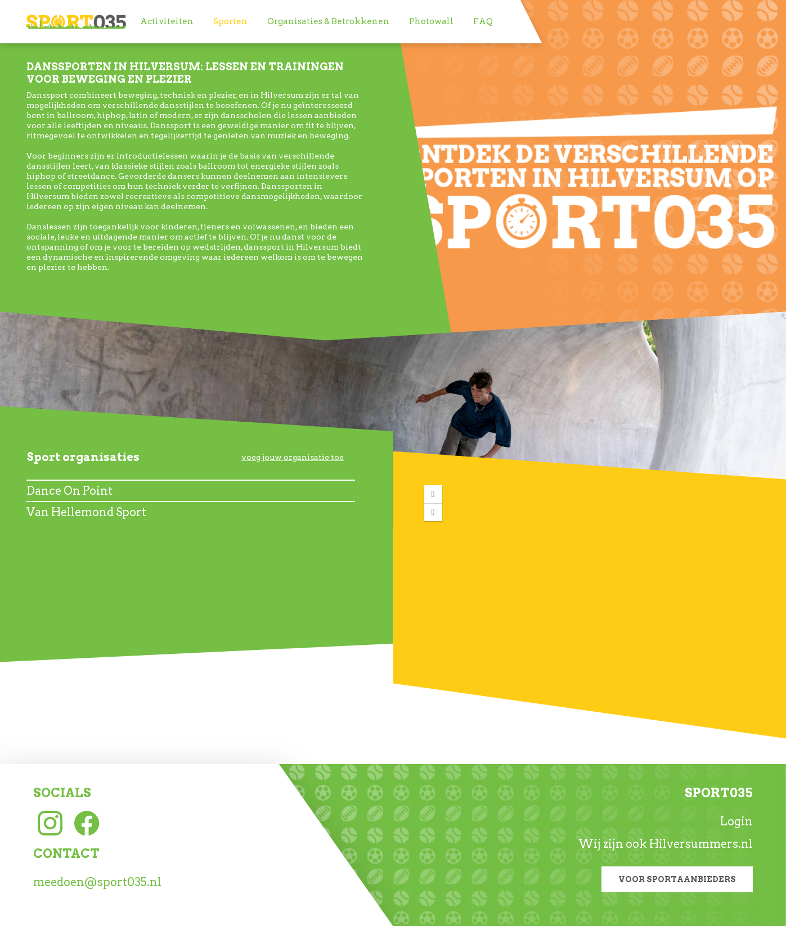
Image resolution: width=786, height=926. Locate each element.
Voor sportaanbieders (677, 879)
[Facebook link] (86, 822)
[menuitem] (167, 21)
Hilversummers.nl (701, 844)
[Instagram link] (50, 822)
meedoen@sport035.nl (97, 882)
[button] (433, 494)
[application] (590, 589)
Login (736, 821)
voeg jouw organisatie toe (292, 457)
